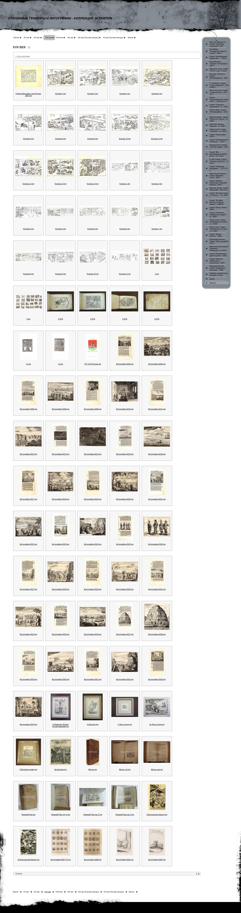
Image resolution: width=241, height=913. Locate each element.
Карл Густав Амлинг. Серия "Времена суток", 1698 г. (218, 176)
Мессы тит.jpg (124, 769)
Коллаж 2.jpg (60, 94)
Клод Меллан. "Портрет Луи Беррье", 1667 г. (219, 64)
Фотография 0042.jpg (125, 679)
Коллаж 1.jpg (124, 184)
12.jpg (60, 364)
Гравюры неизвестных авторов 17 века (219, 274)
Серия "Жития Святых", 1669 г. (216, 235)
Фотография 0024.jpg (93, 544)
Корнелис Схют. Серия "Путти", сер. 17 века (219, 70)
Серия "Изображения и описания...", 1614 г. (219, 141)
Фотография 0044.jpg (28, 724)
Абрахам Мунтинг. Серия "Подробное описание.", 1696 (217, 268)
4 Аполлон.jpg (92, 724)
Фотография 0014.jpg (93, 454)
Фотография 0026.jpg (157, 544)
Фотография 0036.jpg (93, 634)
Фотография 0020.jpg (125, 499)
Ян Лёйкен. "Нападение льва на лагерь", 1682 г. (218, 51)
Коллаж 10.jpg (124, 139)
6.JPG (156, 319)
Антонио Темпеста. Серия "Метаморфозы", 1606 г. (219, 77)
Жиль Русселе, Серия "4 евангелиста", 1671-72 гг (219, 92)
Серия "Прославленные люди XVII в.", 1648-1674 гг (219, 99)
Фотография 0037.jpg (125, 634)
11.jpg (28, 364)
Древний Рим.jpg (28, 815)
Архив (212, 279)
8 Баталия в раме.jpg (28, 769)
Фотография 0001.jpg (125, 860)
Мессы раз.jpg (157, 769)
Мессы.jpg (92, 769)
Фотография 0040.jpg (60, 679)
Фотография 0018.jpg (60, 499)
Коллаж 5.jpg (157, 94)
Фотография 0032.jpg (28, 634)
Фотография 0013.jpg (60, 454)
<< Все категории (22, 56)
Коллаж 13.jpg (60, 184)
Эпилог (131, 38)
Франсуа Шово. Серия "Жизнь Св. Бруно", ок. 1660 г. (219, 119)
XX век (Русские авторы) (113, 38)
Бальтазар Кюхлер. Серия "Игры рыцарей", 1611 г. (219, 241)
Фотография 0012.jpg (28, 454)
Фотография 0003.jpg (125, 364)
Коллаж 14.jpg (92, 184)
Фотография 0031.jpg (157, 589)
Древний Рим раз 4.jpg (124, 815)
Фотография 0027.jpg (28, 589)
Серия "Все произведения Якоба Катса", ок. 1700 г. (218, 154)
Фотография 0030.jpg (125, 589)
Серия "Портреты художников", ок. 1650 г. (219, 106)
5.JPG (124, 319)
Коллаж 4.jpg (124, 94)
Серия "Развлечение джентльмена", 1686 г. (219, 255)
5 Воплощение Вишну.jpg (157, 815)
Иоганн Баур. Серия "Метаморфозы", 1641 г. (219, 112)
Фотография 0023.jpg (60, 544)
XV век (26, 38)
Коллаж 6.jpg (28, 139)
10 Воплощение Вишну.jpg (28, 860)
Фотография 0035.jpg (60, 634)
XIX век (70, 38)
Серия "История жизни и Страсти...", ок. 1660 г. (219, 195)
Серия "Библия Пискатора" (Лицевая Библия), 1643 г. (218, 183)
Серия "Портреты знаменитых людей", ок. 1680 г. (218, 215)
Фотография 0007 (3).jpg (61, 860)
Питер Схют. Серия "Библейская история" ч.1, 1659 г (219, 222)
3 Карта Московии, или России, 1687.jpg (28, 95)
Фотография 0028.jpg (60, 589)
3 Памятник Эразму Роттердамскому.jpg (60, 725)
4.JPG (92, 319)
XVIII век (59, 38)
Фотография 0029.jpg (93, 589)
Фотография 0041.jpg (93, 679)
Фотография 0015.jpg (125, 454)
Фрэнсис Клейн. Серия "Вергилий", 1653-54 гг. (219, 189)
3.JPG (60, 319)
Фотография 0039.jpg (28, 679)
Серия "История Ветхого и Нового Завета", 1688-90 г (217, 202)
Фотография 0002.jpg (157, 860)
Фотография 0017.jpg (28, 499)
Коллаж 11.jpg (157, 139)
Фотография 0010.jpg (125, 409)
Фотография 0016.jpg (157, 454)
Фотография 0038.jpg (157, 634)
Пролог (16, 38)
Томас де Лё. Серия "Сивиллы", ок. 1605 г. (219, 130)
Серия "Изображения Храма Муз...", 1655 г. (218, 57)
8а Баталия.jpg (60, 769)
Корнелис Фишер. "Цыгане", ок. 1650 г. (218, 125)
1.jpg (157, 274)
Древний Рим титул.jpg (60, 815)
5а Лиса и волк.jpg (156, 724)
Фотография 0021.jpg (157, 499)
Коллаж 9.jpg (92, 139)
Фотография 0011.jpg (157, 409)
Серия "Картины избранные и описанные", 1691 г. (218, 261)
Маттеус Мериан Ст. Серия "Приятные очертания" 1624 (218, 44)
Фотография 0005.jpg (28, 409)
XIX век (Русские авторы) (88, 38)
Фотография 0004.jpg (157, 364)
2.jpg (28, 319)
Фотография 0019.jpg (93, 499)
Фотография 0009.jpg (93, 409)
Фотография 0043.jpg (157, 679)
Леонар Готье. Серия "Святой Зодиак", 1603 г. (219, 147)
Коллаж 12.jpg (28, 184)
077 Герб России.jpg (92, 364)
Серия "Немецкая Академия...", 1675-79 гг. (218, 168)
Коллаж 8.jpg (60, 139)
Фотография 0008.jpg (93, 860)
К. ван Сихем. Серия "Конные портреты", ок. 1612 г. (219, 161)
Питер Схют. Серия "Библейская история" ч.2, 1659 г (219, 229)
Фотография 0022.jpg (28, 544)
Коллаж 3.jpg (92, 94)
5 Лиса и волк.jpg (125, 724)
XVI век (37, 38)
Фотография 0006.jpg (60, 409)
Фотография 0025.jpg (125, 544)
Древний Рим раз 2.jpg (92, 815)
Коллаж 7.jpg (157, 229)
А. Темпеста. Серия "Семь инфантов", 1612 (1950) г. (219, 85)
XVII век (48, 38)
